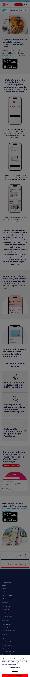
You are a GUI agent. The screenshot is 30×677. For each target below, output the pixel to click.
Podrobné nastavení (15, 669)
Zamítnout (15, 673)
